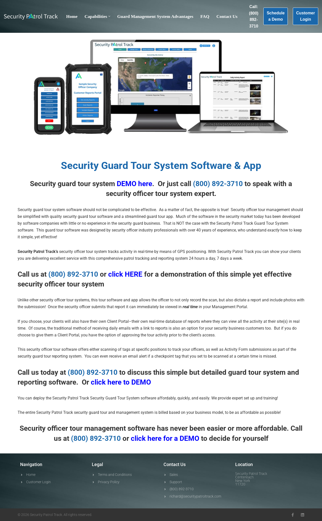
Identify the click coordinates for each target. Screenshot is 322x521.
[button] (109, 16)
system (181, 193)
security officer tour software (51, 349)
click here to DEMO (121, 382)
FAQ (204, 16)
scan (213, 300)
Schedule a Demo (276, 16)
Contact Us (226, 16)
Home (71, 16)
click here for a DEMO (165, 438)
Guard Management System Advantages (155, 16)
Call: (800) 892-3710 (253, 16)
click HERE (125, 274)
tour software (68, 230)
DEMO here (134, 184)
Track (248, 223)
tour (84, 184)
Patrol (38, 251)
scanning (108, 349)
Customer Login (305, 16)
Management (223, 306)
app (134, 300)
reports (194, 321)
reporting (166, 258)
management (278, 209)
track (176, 349)
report (120, 306)
